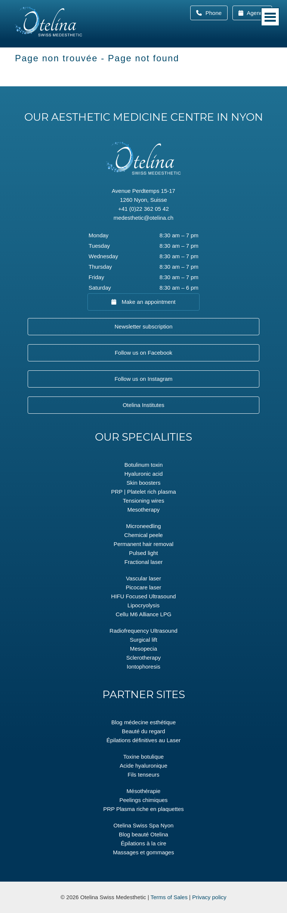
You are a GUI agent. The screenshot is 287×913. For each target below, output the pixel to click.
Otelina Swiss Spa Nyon (144, 825)
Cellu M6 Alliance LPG (143, 614)
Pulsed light (143, 553)
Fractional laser (143, 562)
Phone (216, 13)
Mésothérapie (144, 791)
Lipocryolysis (143, 605)
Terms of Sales (169, 897)
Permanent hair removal (143, 544)
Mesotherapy (143, 509)
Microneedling (143, 526)
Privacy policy (209, 897)
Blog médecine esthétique (143, 722)
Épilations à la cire (143, 843)
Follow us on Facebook (143, 352)
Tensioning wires (143, 500)
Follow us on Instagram (143, 379)
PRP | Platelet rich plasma (143, 491)
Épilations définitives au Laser (143, 740)
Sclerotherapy (143, 657)
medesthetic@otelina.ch (143, 218)
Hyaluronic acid (143, 474)
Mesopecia (143, 648)
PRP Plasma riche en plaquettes (143, 809)
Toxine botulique (143, 756)
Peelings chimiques (143, 800)
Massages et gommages (143, 852)
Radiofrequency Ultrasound (143, 630)
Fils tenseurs (143, 774)
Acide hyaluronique (143, 765)
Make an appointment (147, 302)
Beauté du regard (143, 731)
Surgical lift (143, 639)
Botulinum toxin (143, 465)
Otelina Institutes (143, 405)
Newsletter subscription (143, 326)
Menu (270, 16)
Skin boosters (144, 482)
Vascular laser (143, 578)
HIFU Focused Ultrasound (143, 596)
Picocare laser (143, 587)
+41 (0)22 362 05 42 (143, 209)
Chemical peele (143, 535)
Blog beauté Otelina (143, 834)
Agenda (256, 13)
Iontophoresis (143, 666)
